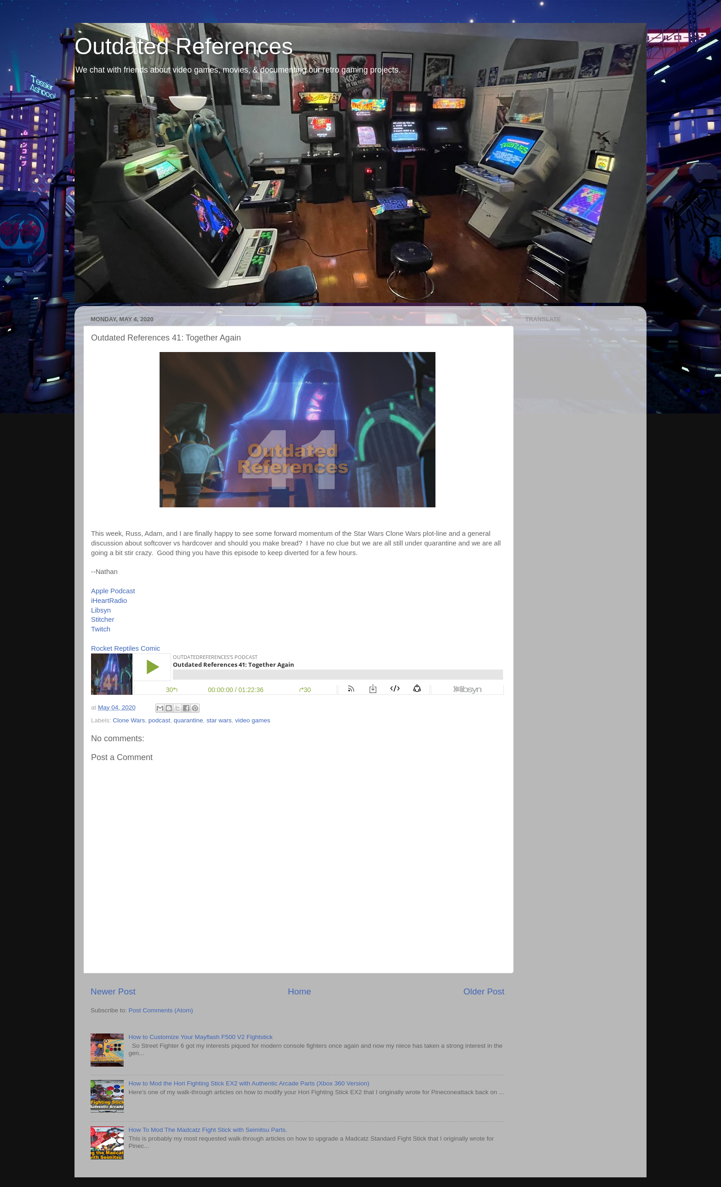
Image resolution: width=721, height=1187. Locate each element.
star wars (219, 720)
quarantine (188, 720)
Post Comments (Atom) (161, 1010)
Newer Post (113, 991)
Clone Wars (129, 720)
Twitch (100, 629)
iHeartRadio (109, 600)
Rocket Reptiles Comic (125, 648)
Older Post (484, 991)
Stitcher (102, 619)
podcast (159, 720)
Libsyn (101, 610)
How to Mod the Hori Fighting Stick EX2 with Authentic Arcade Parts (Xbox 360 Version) (248, 1083)
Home (299, 991)
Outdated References (183, 46)
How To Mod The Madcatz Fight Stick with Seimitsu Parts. (207, 1129)
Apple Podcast (113, 591)
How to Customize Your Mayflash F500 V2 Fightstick (200, 1037)
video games (252, 720)
